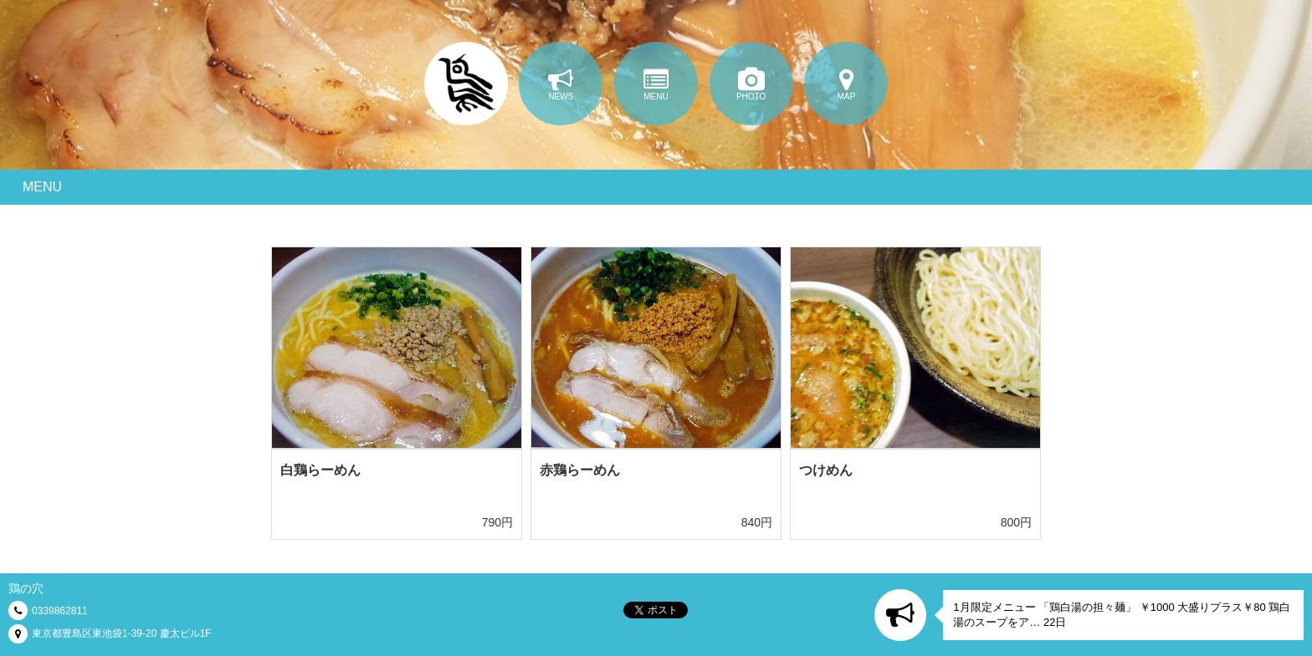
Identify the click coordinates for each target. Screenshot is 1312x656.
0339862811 (60, 611)
